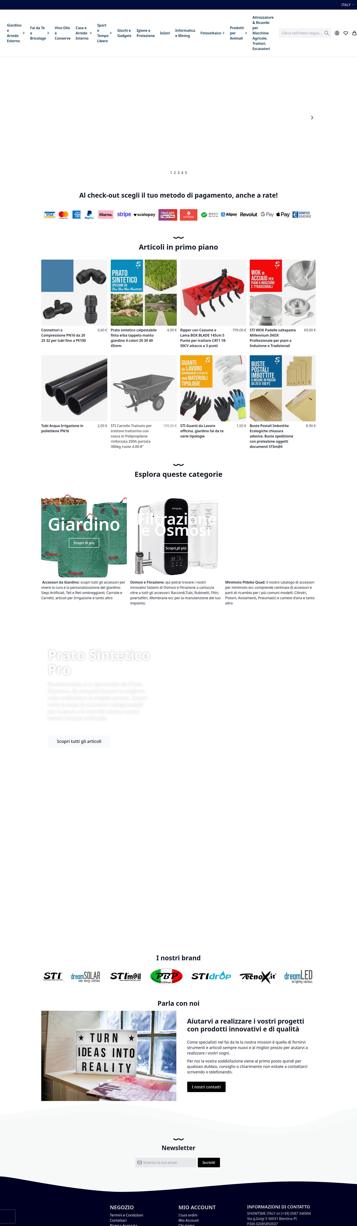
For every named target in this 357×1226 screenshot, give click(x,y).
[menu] (140, 33)
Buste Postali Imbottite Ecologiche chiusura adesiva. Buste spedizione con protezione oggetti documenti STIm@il (271, 436)
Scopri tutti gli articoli (79, 741)
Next (312, 117)
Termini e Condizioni (126, 1215)
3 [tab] (178, 172)
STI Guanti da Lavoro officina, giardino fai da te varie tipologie (202, 431)
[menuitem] (16, 33)
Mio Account (188, 1220)
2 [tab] (175, 172)
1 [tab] (171, 172)
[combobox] (305, 33)
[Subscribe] (209, 1162)
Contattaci (118, 1220)
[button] (348, 4)
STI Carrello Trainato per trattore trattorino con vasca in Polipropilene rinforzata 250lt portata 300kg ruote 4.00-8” (131, 436)
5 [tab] (186, 172)
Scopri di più (84, 542)
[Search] (326, 33)
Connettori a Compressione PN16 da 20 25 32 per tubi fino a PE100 (63, 335)
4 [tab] (182, 172)
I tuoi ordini (187, 1215)
